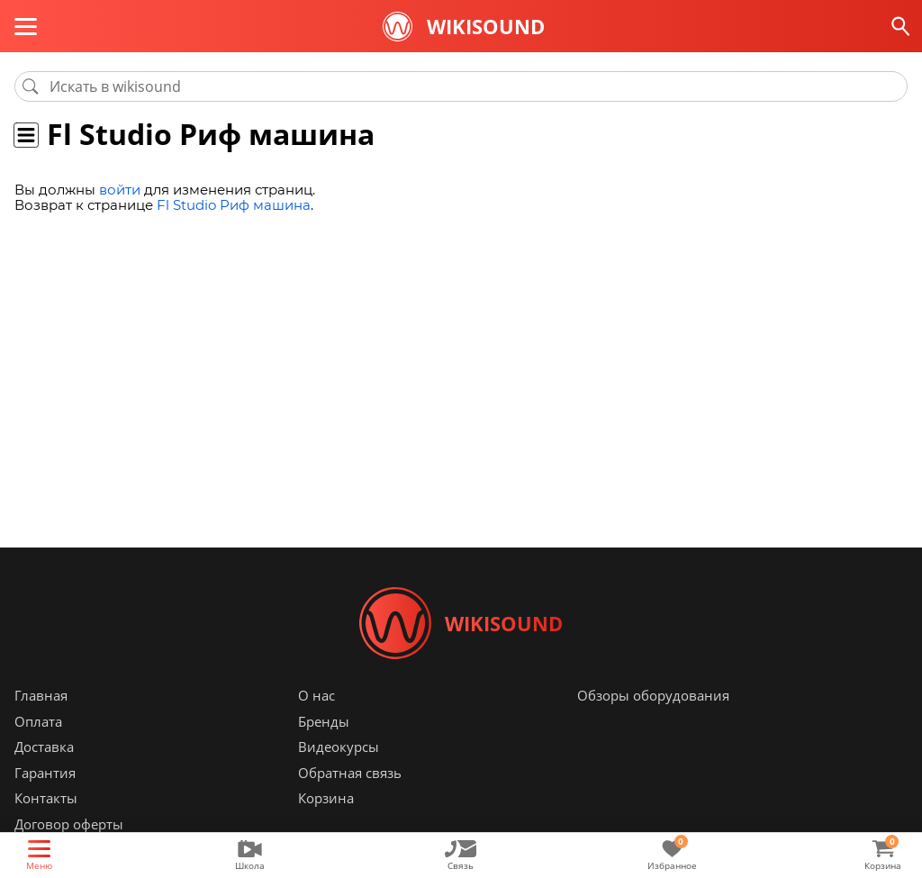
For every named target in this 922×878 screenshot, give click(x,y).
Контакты (45, 798)
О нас (316, 695)
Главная (41, 695)
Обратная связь (350, 773)
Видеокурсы (338, 747)
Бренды (323, 721)
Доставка (44, 747)
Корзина (326, 798)
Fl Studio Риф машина (234, 204)
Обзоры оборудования (653, 695)
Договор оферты (68, 824)
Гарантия (45, 773)
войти (119, 189)
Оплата (38, 721)
